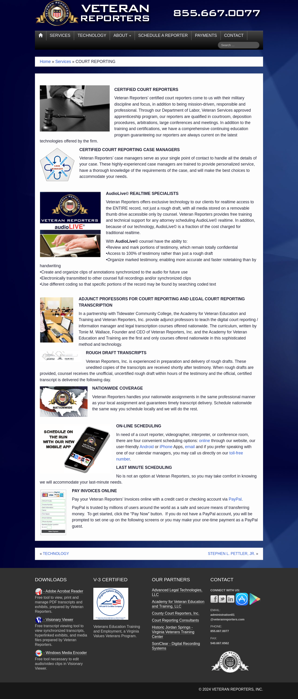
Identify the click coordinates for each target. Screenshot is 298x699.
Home (45, 61)
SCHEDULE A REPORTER (163, 35)
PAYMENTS (206, 35)
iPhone (166, 446)
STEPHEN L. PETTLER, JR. (231, 554)
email (190, 446)
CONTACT (234, 35)
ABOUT (122, 35)
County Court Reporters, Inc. (176, 613)
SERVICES (60, 35)
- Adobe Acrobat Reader (59, 591)
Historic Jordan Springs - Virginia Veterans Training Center (173, 632)
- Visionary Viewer (54, 620)
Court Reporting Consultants (175, 620)
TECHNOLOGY (92, 35)
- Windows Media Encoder (61, 653)
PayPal (235, 499)
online (204, 440)
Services (63, 61)
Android (147, 446)
